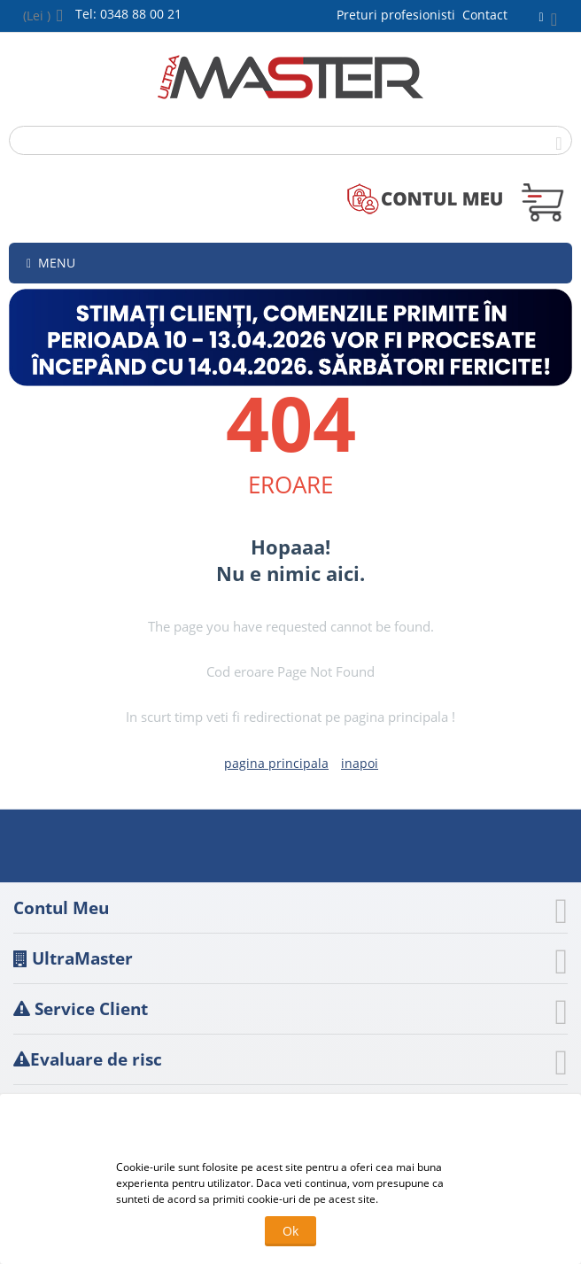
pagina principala (276, 763)
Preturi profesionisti (399, 14)
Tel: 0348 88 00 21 (128, 13)
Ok (290, 1230)
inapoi (359, 763)
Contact (484, 14)
